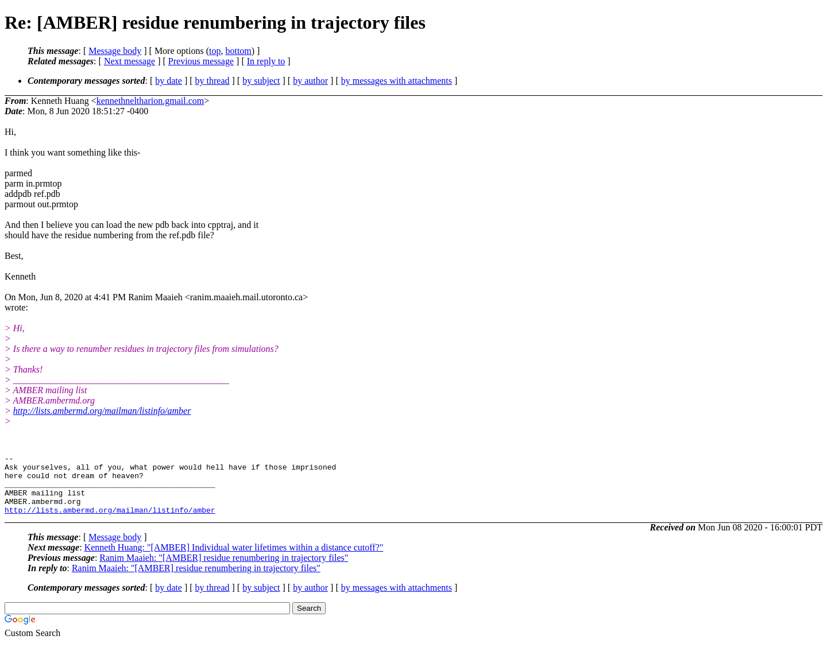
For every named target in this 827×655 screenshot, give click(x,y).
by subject (261, 81)
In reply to (266, 61)
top (215, 51)
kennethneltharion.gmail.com (150, 101)
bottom (238, 51)
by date (168, 81)
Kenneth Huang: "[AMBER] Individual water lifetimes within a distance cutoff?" (234, 559)
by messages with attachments (396, 81)
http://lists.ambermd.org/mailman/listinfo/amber (102, 411)
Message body (114, 51)
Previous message (201, 61)
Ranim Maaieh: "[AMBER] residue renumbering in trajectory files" (223, 570)
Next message (129, 61)
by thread (212, 81)
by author (310, 81)
